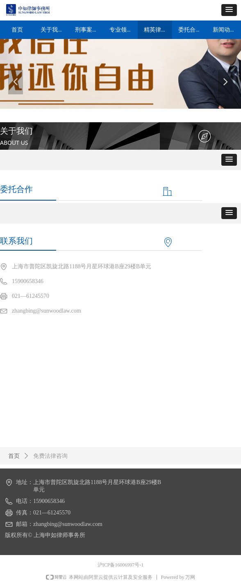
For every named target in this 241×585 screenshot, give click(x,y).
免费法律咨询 (50, 456)
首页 (14, 456)
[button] (229, 10)
